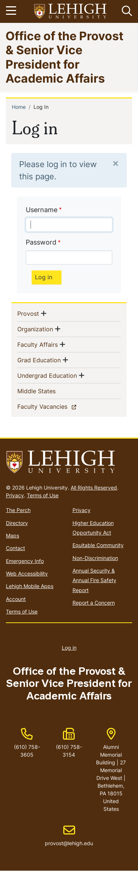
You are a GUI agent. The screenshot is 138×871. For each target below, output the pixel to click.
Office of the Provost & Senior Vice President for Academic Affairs (64, 56)
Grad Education (39, 359)
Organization (35, 328)
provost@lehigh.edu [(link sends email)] (69, 836)
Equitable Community (98, 545)
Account (16, 598)
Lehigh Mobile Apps (29, 586)
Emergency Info (25, 560)
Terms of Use (43, 495)
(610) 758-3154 (69, 750)
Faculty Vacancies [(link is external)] (55, 406)
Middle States (48, 390)
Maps (12, 535)
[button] (125, 11)
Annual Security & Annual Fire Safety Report (94, 580)
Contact (15, 548)
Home (19, 106)
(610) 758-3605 (27, 750)
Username (41, 209)
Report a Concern (93, 602)
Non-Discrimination (95, 557)
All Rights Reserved (94, 487)
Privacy (15, 495)
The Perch (18, 510)
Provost (28, 313)
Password (41, 242)
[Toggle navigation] (12, 11)
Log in (69, 647)
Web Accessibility (27, 573)
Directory (17, 522)
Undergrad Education (47, 375)
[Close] (115, 162)
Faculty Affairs (37, 344)
